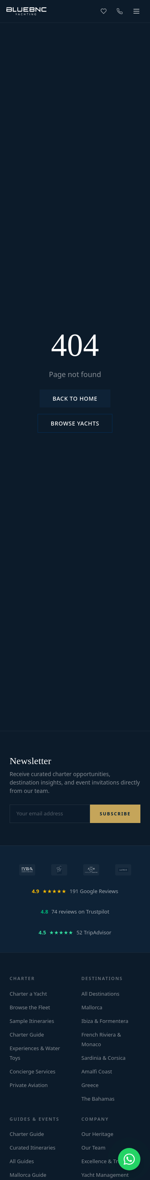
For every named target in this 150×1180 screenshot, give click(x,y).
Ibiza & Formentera (105, 1021)
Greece (90, 1085)
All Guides (22, 1161)
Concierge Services (33, 1071)
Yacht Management (105, 1174)
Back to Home (74, 398)
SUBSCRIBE (115, 814)
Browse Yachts (75, 423)
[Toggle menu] (136, 11)
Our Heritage (98, 1134)
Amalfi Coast (97, 1071)
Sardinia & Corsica (104, 1057)
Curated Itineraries (33, 1147)
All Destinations (101, 993)
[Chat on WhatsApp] (129, 1159)
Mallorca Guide (28, 1174)
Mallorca (92, 1007)
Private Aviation (29, 1085)
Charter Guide (27, 1034)
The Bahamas (98, 1098)
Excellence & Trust (104, 1161)
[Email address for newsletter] (50, 814)
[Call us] (119, 11)
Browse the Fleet (30, 1007)
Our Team (94, 1147)
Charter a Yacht (28, 993)
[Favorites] (103, 11)
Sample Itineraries (32, 1021)
